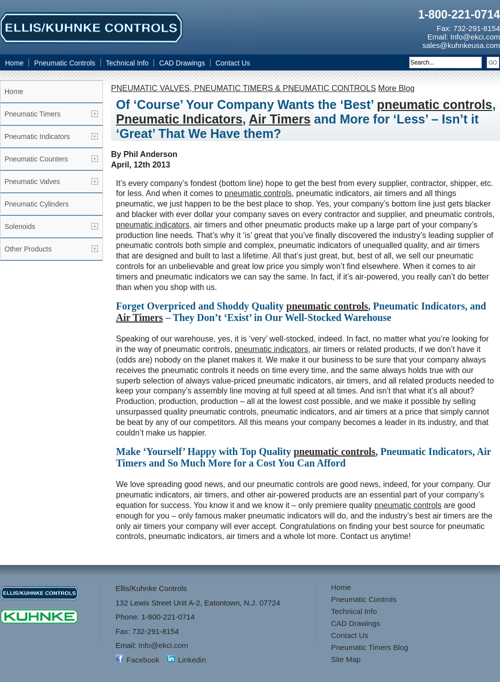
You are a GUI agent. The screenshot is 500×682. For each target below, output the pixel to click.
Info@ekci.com (475, 36)
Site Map (345, 659)
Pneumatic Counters (36, 159)
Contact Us (233, 63)
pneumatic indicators (153, 224)
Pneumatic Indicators (37, 136)
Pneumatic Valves (32, 182)
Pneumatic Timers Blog (369, 647)
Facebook (143, 660)
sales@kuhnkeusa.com (461, 45)
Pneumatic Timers (32, 114)
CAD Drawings (182, 63)
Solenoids (20, 226)
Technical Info (127, 63)
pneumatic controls (434, 105)
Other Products (28, 249)
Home (14, 63)
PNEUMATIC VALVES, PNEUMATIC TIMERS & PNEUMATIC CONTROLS (243, 88)
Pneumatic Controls (64, 63)
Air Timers (279, 119)
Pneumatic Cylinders (36, 204)
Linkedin (192, 660)
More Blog (396, 88)
